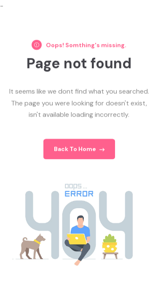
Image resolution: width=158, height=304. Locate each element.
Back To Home (79, 150)
